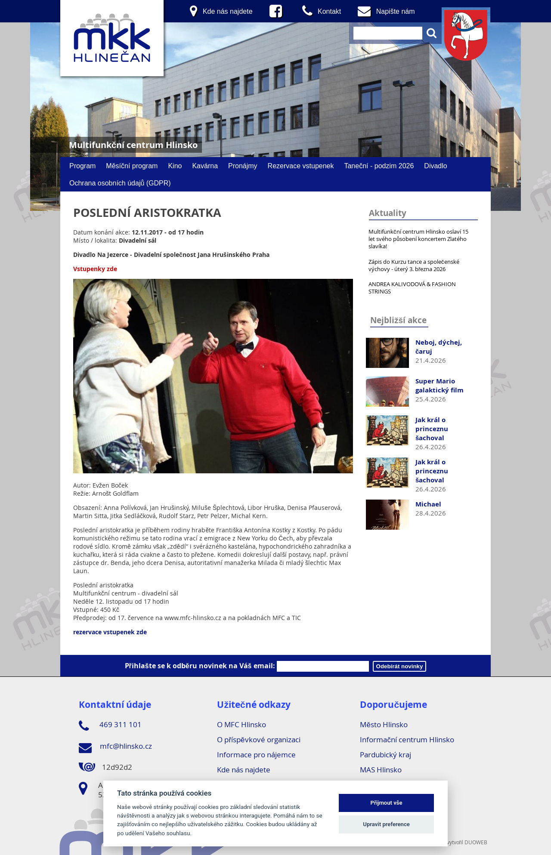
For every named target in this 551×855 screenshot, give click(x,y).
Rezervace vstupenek (301, 165)
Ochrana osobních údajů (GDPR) (120, 183)
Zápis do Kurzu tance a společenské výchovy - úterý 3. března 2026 (413, 265)
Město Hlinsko (383, 724)
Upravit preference (386, 824)
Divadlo (435, 165)
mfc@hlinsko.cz (115, 747)
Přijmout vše (386, 802)
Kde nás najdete (243, 770)
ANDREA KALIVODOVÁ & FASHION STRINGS (412, 287)
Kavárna (205, 165)
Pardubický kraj (385, 754)
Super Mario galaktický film (439, 386)
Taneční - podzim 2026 (379, 165)
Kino (175, 165)
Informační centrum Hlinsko (407, 739)
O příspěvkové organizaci (258, 739)
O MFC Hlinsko (241, 724)
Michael (428, 504)
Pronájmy (242, 165)
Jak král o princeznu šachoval (431, 428)
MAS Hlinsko (381, 770)
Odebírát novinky (399, 666)
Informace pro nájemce (256, 754)
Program (82, 165)
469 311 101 (110, 725)
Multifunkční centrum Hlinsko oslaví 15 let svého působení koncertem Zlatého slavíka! (418, 239)
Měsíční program (132, 165)
